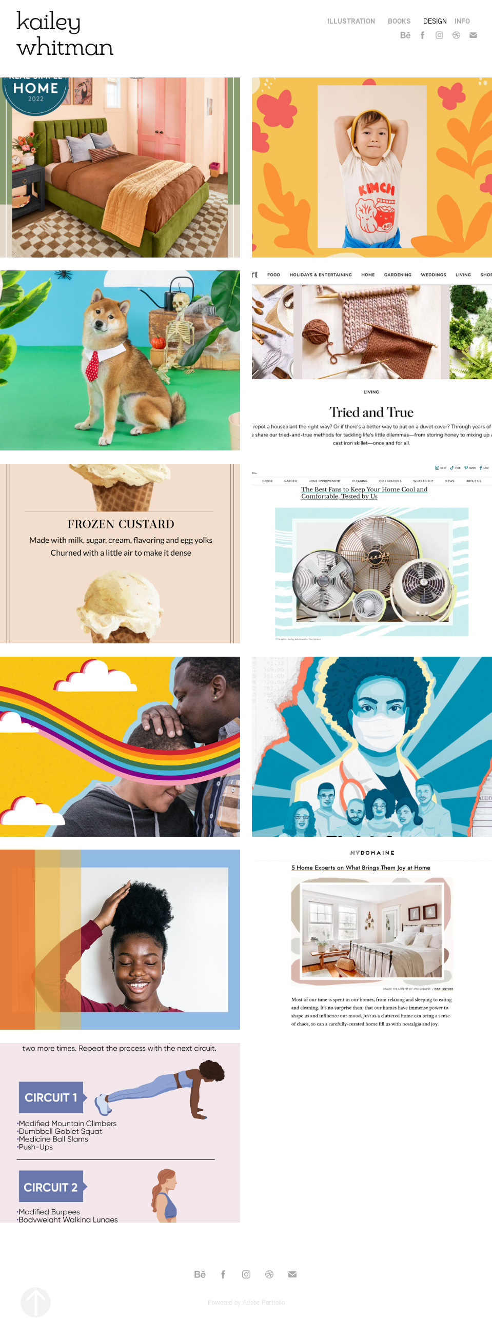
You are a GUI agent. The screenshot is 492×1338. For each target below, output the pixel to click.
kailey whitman (65, 33)
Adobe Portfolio (264, 1302)
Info (462, 21)
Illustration (351, 21)
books (399, 21)
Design (435, 21)
